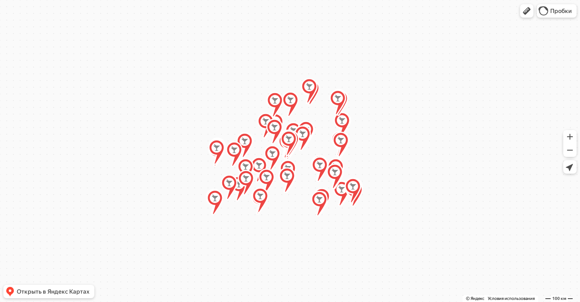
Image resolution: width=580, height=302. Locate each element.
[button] (526, 11)
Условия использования (511, 298)
